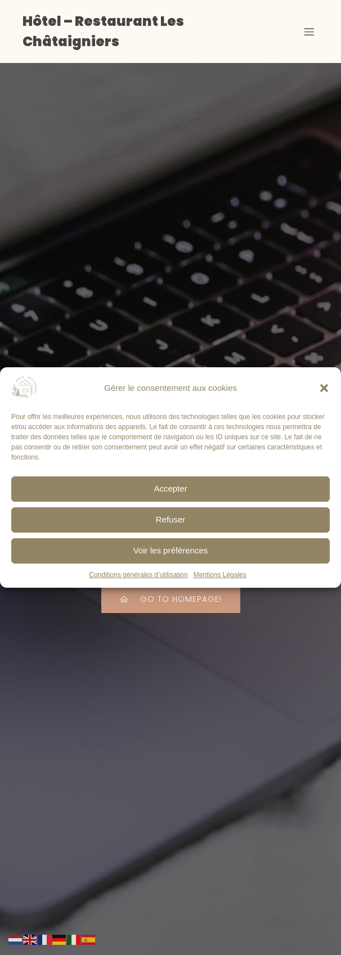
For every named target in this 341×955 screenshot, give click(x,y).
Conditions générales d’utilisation (138, 579)
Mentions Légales (220, 579)
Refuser (171, 524)
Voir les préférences (170, 555)
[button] (324, 392)
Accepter (170, 493)
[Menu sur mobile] (308, 31)
